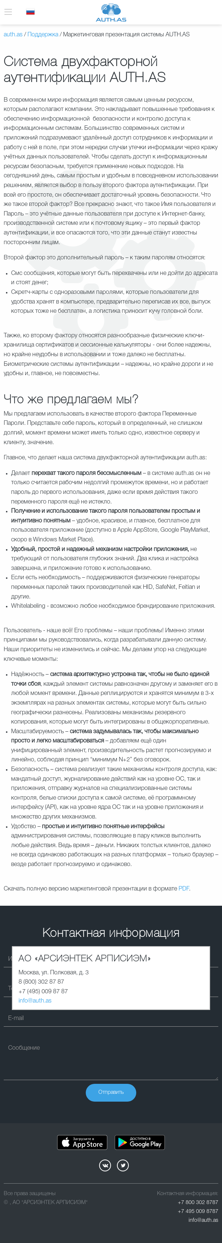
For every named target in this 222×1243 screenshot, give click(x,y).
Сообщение (24, 1048)
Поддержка (42, 34)
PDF (184, 889)
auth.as (13, 34)
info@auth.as (35, 1001)
